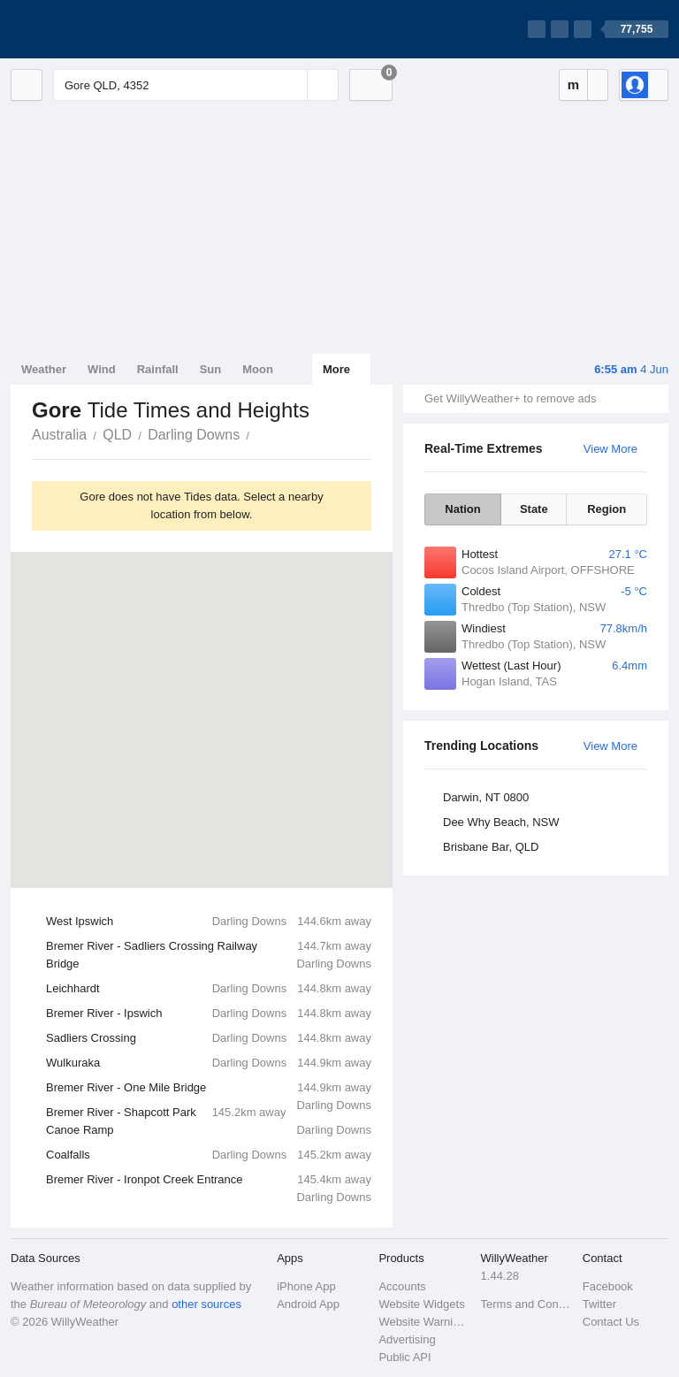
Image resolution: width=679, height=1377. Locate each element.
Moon (257, 369)
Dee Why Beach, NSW (501, 822)
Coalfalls (208, 1155)
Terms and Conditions (526, 1304)
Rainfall (158, 369)
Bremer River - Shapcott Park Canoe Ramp (208, 1121)
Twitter (599, 1304)
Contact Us (611, 1321)
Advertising (406, 1339)
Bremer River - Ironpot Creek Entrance (208, 1181)
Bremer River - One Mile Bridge (208, 1089)
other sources (206, 1304)
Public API (404, 1357)
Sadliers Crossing (208, 1038)
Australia (59, 434)
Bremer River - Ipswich (208, 1013)
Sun (211, 369)
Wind (102, 369)
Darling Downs (194, 434)
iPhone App (306, 1286)
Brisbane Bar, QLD (490, 846)
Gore (259, 433)
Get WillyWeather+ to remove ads (510, 398)
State (534, 509)
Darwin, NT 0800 (486, 797)
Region (606, 509)
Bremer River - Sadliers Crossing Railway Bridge (208, 955)
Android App (308, 1304)
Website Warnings (423, 1321)
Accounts (401, 1286)
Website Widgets (421, 1304)
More (336, 369)
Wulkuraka (208, 1063)
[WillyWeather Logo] (94, 29)
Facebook (608, 1286)
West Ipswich (208, 921)
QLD (117, 434)
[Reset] (292, 85)
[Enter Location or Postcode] (196, 85)
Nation (462, 509)
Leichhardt (208, 989)
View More (610, 448)
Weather (43, 369)
